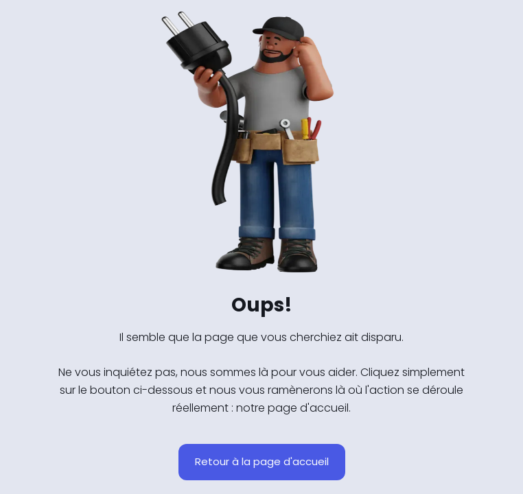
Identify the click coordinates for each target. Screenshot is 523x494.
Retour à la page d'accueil (262, 461)
